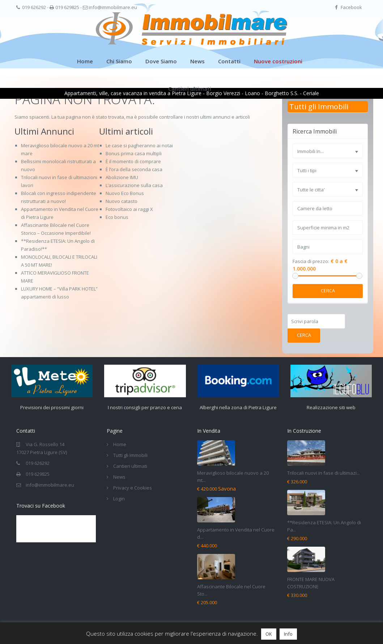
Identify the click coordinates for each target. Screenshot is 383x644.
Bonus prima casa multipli (134, 153)
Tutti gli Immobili (318, 106)
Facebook (351, 7)
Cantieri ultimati (189, 88)
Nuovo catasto (121, 201)
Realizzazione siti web (331, 407)
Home (85, 61)
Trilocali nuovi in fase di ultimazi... (323, 473)
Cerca (328, 290)
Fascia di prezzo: (311, 261)
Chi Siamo (119, 61)
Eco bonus (117, 217)
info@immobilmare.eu (113, 7)
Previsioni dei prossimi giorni (52, 407)
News (197, 61)
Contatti (229, 61)
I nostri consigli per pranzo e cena (145, 407)
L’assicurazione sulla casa (134, 185)
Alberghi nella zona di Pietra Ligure (238, 407)
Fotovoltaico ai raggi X (129, 209)
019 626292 (34, 7)
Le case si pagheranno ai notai (139, 145)
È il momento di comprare (133, 161)
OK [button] (268, 634)
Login (119, 498)
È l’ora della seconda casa (134, 169)
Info (288, 634)
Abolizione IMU (122, 177)
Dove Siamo (161, 61)
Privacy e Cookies (132, 487)
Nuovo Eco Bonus (125, 193)
